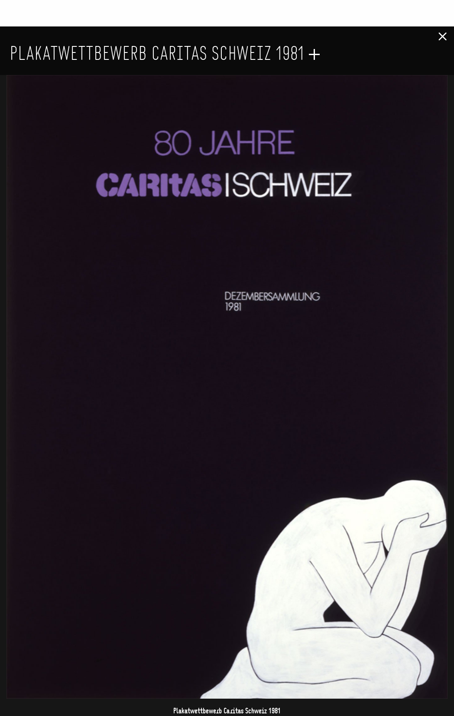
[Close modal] (443, 33)
